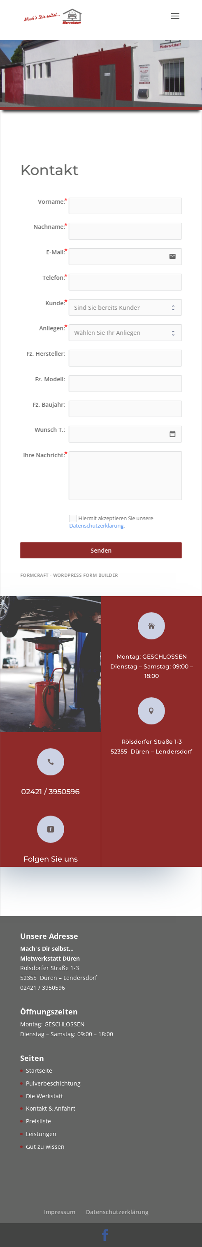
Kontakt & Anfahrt (50, 1108)
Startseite (39, 1070)
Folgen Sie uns (53, 859)
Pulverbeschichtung (53, 1083)
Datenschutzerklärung (98, 526)
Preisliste (38, 1121)
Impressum (59, 1212)
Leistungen (41, 1134)
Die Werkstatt (44, 1096)
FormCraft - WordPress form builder (72, 575)
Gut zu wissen (45, 1146)
